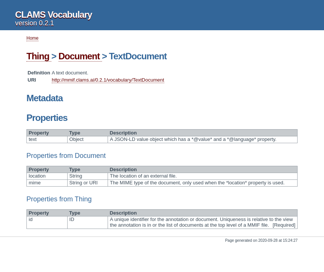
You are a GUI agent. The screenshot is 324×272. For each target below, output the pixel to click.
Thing (38, 56)
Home (32, 38)
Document (80, 56)
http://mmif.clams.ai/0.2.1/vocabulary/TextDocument (108, 80)
